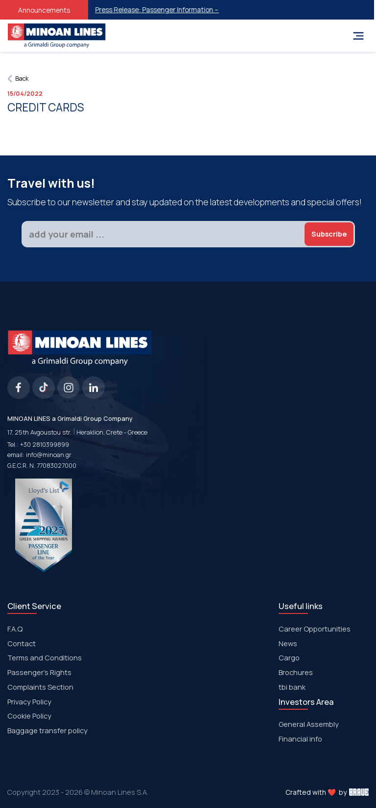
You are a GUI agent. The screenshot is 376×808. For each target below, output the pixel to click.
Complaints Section (40, 687)
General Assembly (309, 724)
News (288, 643)
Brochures (296, 672)
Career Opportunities (315, 628)
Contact (21, 643)
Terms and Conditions (44, 657)
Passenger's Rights (39, 672)
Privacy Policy (29, 701)
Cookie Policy (29, 716)
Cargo (289, 657)
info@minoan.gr (48, 455)
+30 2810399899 (44, 444)
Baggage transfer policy (47, 730)
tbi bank (292, 687)
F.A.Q (15, 628)
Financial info (300, 738)
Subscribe (329, 234)
